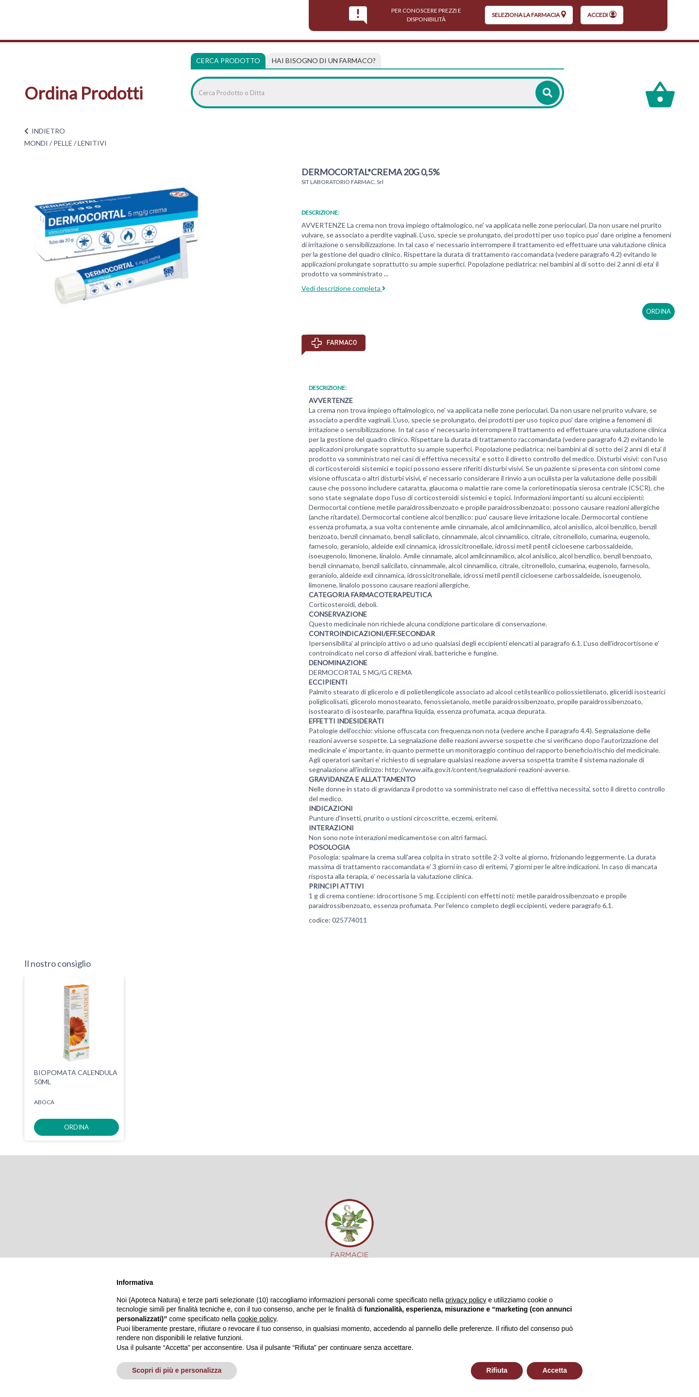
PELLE (62, 143)
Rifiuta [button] (497, 1370)
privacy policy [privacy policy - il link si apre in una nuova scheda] (466, 1300)
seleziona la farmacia (529, 14)
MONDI (36, 143)
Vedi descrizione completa (343, 288)
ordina (658, 311)
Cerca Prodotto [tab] (228, 60)
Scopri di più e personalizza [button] (176, 1370)
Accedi (601, 14)
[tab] (323, 60)
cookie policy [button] (257, 1319)
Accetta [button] (554, 1370)
